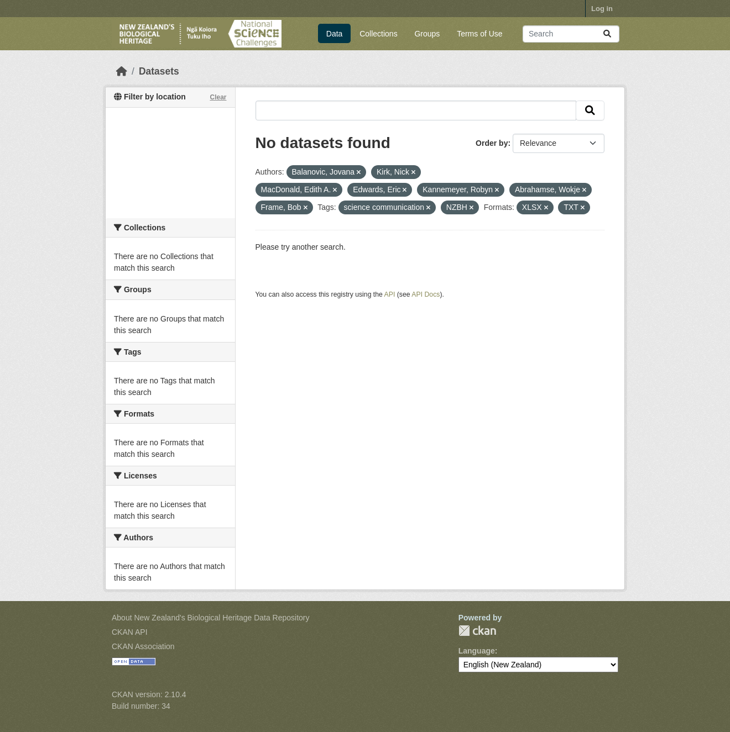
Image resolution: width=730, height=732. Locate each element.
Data (334, 33)
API (389, 294)
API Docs (425, 294)
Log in (602, 8)
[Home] (121, 71)
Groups (427, 33)
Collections (378, 33)
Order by (492, 143)
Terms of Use (479, 33)
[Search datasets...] (571, 34)
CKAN (477, 630)
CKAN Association (143, 646)
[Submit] (607, 34)
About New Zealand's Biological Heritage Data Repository (211, 617)
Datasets (159, 71)
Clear (218, 97)
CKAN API (130, 632)
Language (476, 650)
